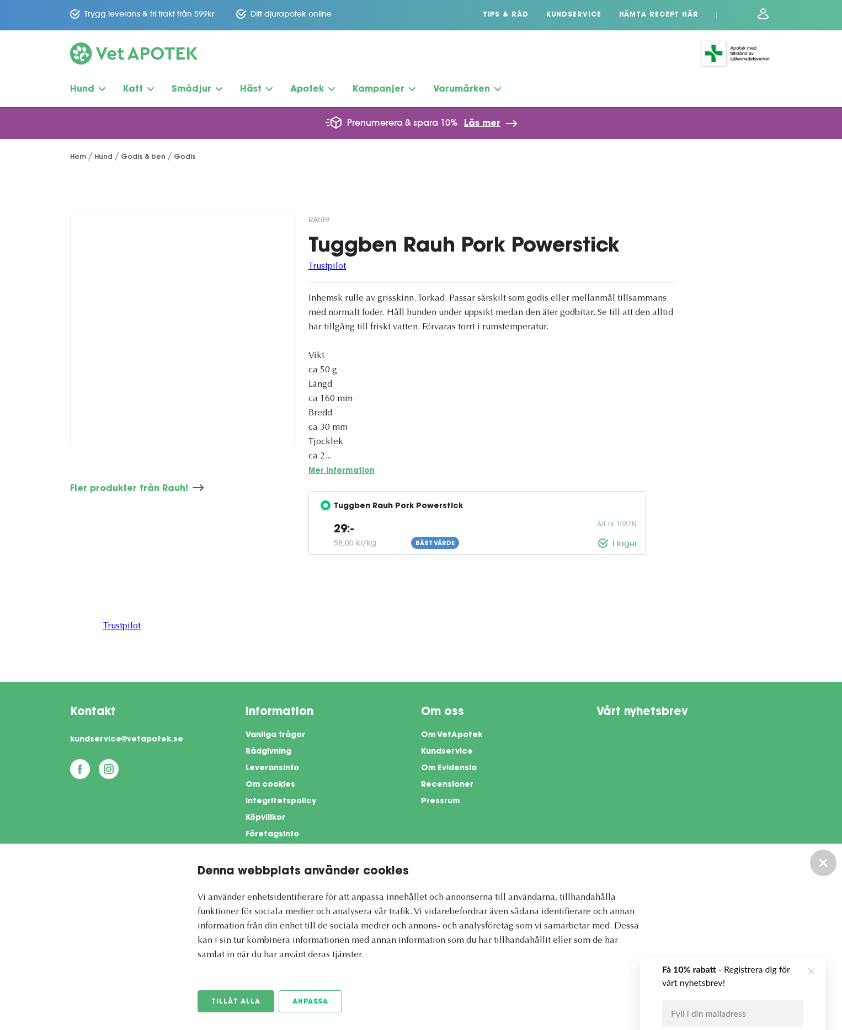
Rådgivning (268, 752)
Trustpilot (327, 266)
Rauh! (319, 220)
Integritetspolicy (281, 801)
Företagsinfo (272, 835)
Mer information (341, 470)
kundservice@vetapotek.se (126, 740)
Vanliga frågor (275, 735)
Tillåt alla (235, 1002)
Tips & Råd (506, 15)
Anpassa (310, 1002)
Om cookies (270, 785)
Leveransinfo (272, 768)
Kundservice (573, 15)
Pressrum (440, 801)
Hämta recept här (659, 15)
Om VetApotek (451, 735)
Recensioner (447, 785)
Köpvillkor (265, 818)
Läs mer (482, 123)
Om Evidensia (449, 768)
